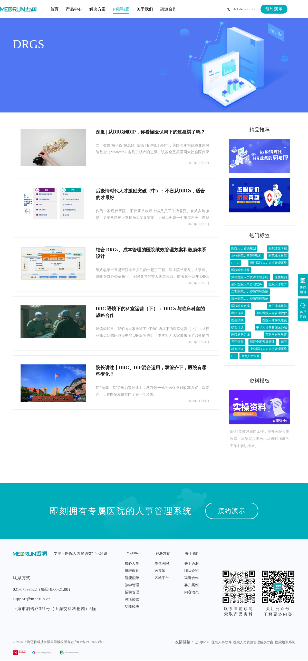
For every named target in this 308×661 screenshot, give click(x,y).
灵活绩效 (132, 599)
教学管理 (132, 585)
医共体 (160, 571)
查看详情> (280, 421)
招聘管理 (132, 592)
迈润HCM (202, 642)
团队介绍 (191, 571)
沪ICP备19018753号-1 (89, 642)
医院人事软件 (221, 642)
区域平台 (162, 578)
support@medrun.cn (32, 599)
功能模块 (132, 606)
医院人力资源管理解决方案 (253, 642)
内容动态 (191, 592)
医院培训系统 (285, 642)
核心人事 (132, 563)
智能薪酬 (132, 578)
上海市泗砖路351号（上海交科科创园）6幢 (54, 608)
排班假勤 (132, 571)
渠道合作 (191, 578)
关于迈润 (191, 563)
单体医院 (162, 563)
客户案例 (191, 585)
